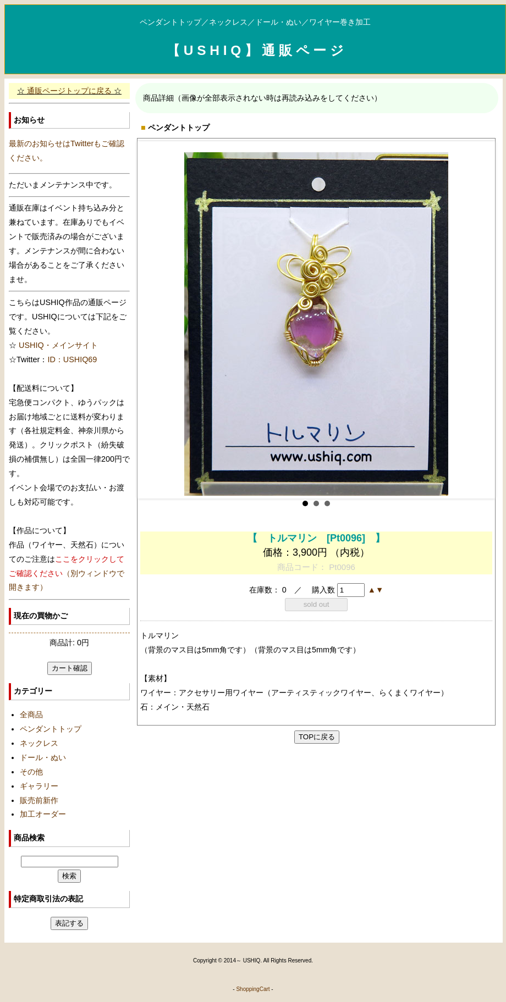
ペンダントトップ (50, 728)
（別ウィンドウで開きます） (66, 573)
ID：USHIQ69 (72, 359)
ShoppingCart (253, 989)
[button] (372, 589)
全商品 (31, 714)
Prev (154, 320)
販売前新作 (39, 800)
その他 (31, 771)
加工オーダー (43, 814)
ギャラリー (39, 786)
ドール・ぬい (43, 757)
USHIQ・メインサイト (58, 345)
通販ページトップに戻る (69, 90)
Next (478, 320)
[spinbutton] (351, 590)
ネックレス (39, 743)
